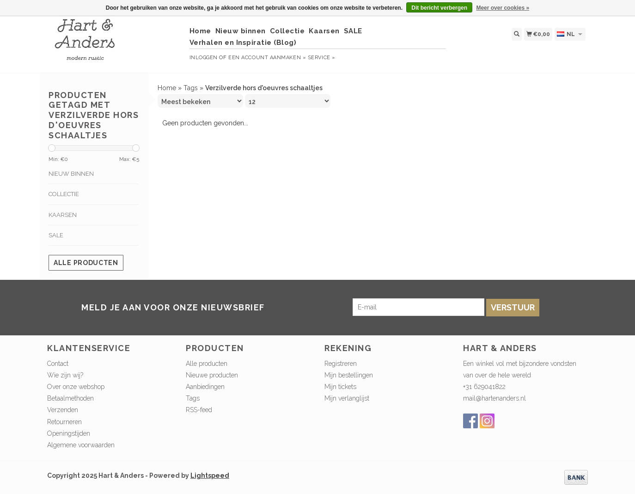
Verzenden (62, 410)
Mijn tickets (340, 386)
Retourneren (64, 422)
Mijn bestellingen (348, 375)
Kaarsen (324, 31)
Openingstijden (68, 433)
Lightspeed (209, 475)
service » (322, 58)
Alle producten (86, 262)
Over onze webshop (75, 386)
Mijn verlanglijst (346, 398)
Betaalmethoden (70, 398)
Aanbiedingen (205, 386)
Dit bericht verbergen (439, 8)
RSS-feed (199, 410)
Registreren (340, 363)
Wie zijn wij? (65, 375)
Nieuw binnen (240, 31)
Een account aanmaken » (267, 58)
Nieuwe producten (212, 375)
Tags (190, 88)
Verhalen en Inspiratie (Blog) (243, 42)
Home (200, 31)
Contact (57, 363)
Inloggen (203, 58)
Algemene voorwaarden (81, 445)
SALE (353, 31)
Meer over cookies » (502, 8)
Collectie (287, 31)
